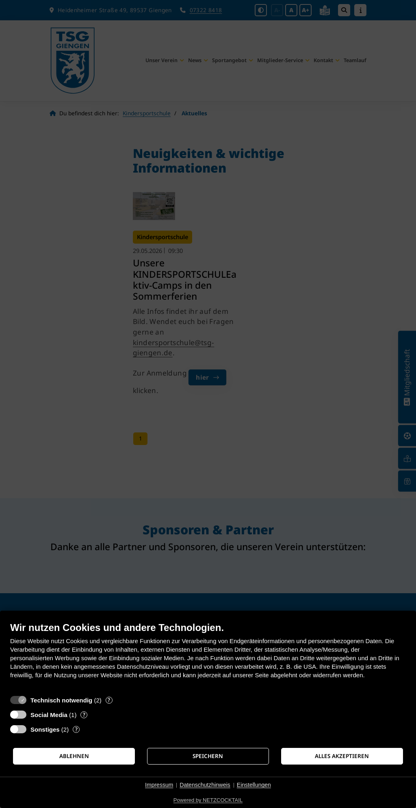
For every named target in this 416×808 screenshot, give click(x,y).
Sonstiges (45, 729)
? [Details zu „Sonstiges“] (76, 729)
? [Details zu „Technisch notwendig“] (109, 700)
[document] (208, 656)
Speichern (208, 756)
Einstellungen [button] (254, 785)
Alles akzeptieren (342, 756)
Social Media (48, 714)
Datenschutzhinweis (205, 785)
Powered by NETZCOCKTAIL (208, 800)
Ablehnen (74, 756)
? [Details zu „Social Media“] (84, 714)
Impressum (159, 785)
